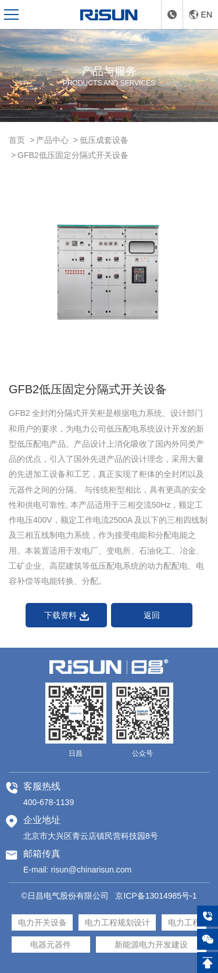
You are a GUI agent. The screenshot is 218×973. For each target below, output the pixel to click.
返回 (152, 615)
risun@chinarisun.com (91, 869)
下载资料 (66, 615)
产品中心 (52, 140)
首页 (17, 140)
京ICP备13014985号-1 (155, 895)
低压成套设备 (104, 140)
